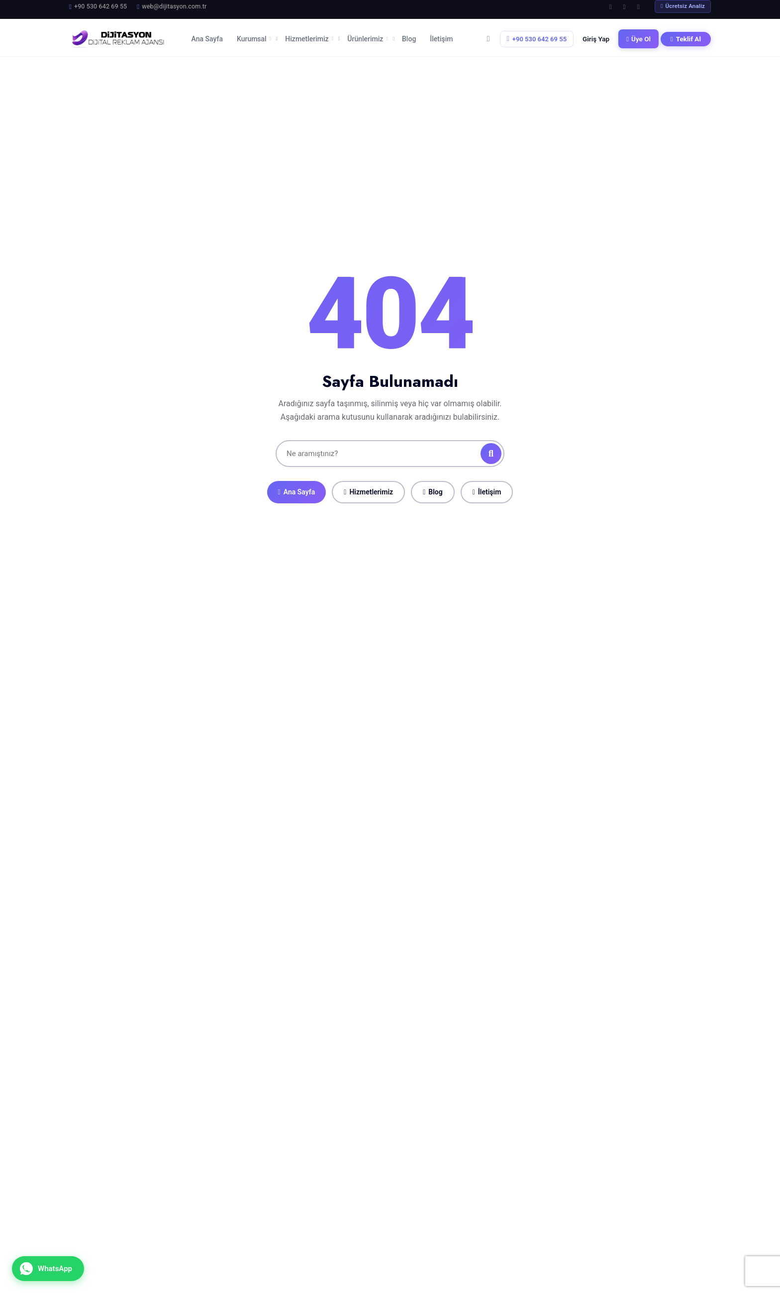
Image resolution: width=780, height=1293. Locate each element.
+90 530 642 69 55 (595, 1199)
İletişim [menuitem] (441, 36)
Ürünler (437, 1188)
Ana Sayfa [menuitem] (207, 36)
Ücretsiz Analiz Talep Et (550, 927)
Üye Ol (638, 36)
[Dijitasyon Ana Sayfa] (117, 36)
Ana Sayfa (296, 486)
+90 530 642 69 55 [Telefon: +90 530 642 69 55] (537, 36)
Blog (433, 486)
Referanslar (445, 1222)
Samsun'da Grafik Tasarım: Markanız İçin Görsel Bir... (301, 1253)
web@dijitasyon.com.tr (603, 1212)
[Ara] (491, 447)
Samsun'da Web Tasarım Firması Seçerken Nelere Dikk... (303, 1174)
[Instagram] (624, 6)
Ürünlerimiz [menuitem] (367, 36)
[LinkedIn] (638, 6)
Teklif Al (686, 36)
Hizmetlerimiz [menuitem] (309, 36)
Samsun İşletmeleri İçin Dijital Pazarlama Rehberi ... (300, 1213)
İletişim (487, 486)
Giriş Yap (596, 36)
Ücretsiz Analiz (683, 5)
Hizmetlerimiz (368, 486)
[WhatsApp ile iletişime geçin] (48, 1268)
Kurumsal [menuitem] (254, 36)
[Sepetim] (488, 36)
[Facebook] (610, 6)
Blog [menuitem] (409, 36)
